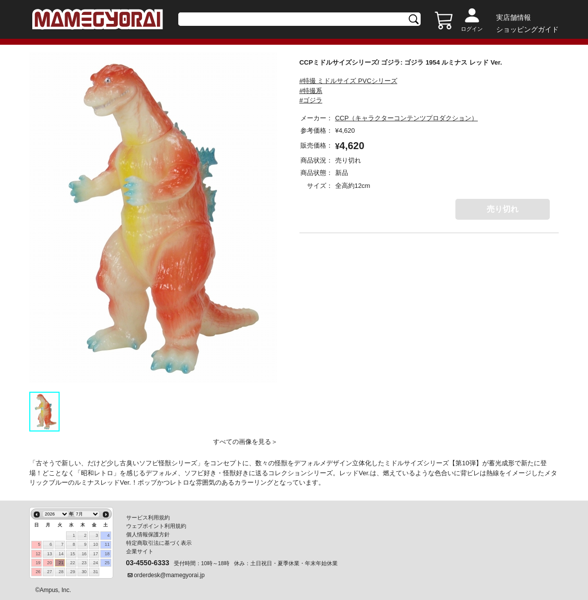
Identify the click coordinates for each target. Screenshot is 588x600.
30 (83, 571)
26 (38, 571)
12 (38, 553)
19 (38, 562)
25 (107, 562)
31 (95, 571)
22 (72, 562)
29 (72, 571)
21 (61, 562)
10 (95, 544)
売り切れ (502, 209)
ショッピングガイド (527, 29)
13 (49, 553)
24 (95, 562)
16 (83, 553)
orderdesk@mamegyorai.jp (169, 575)
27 (49, 571)
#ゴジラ (310, 100)
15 (72, 553)
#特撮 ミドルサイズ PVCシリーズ (348, 81)
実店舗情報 (513, 17)
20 (49, 562)
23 (83, 562)
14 (61, 553)
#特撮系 (310, 90)
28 (61, 571)
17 (95, 553)
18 (107, 553)
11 (107, 544)
